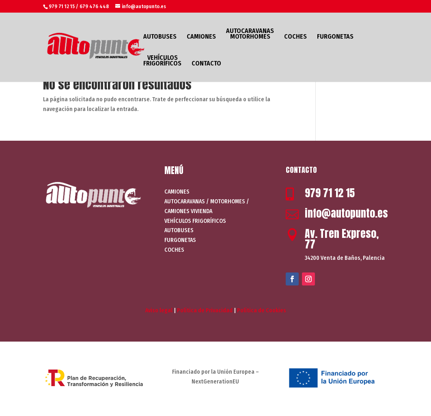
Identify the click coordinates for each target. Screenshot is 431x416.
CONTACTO (206, 64)
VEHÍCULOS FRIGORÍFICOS (162, 61)
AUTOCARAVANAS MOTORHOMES (250, 34)
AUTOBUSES (160, 37)
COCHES (295, 37)
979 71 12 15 (330, 193)
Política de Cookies (261, 310)
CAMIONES (201, 37)
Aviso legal (158, 310)
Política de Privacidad (205, 310)
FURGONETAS (335, 37)
